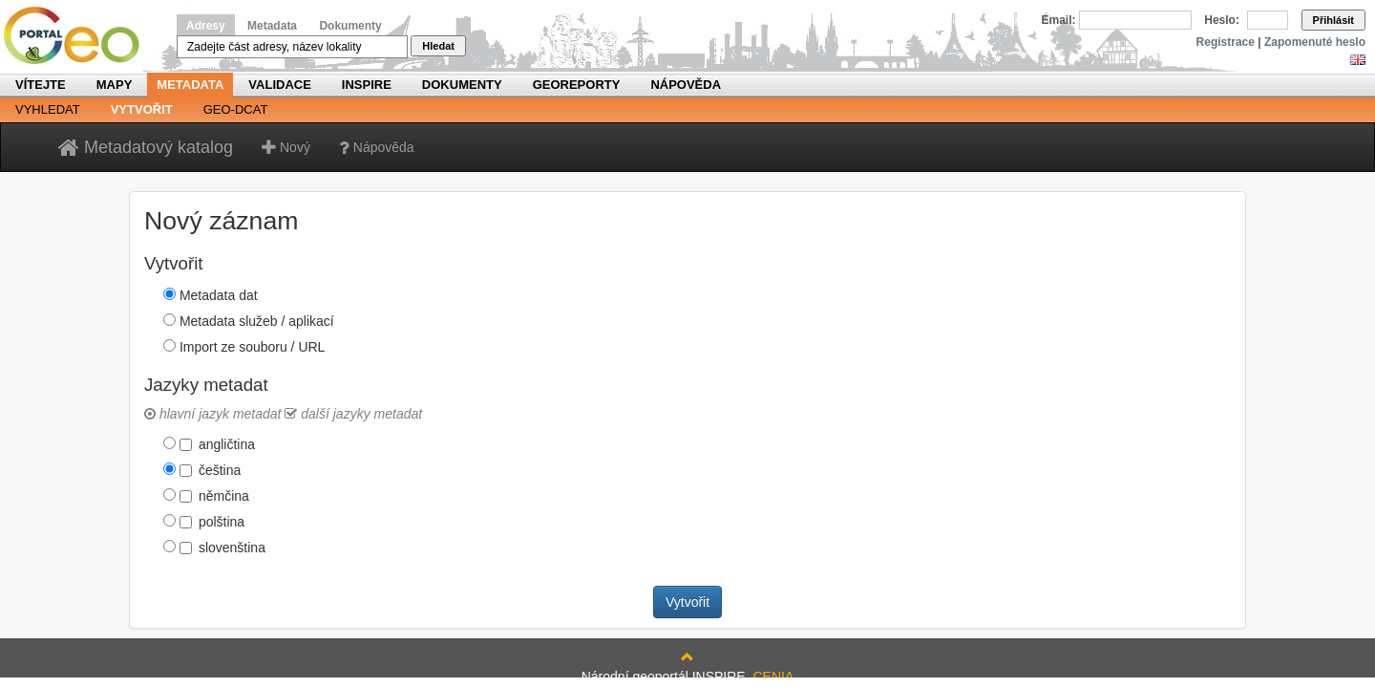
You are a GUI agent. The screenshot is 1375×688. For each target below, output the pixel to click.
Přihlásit (1333, 20)
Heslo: (1221, 20)
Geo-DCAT (235, 109)
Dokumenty (350, 25)
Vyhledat (47, 109)
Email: (1059, 20)
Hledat (438, 46)
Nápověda (685, 84)
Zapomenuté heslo (1314, 42)
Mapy (114, 84)
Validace (279, 84)
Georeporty (577, 84)
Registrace (1225, 42)
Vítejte (40, 84)
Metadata (272, 25)
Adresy (205, 25)
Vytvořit (142, 109)
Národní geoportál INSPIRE (79, 36)
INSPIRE (366, 84)
